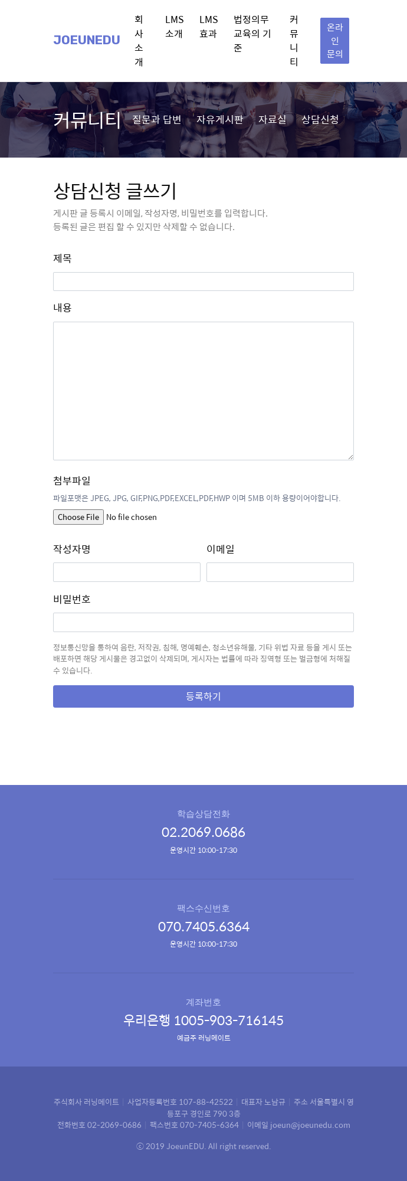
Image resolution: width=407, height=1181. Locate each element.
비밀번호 (72, 599)
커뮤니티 (294, 40)
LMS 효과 (208, 26)
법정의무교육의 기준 (252, 33)
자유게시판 (220, 119)
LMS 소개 (174, 26)
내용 (62, 307)
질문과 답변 (157, 119)
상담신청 (320, 119)
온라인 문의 (335, 40)
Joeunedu (86, 40)
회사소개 (138, 40)
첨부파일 (72, 480)
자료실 (272, 119)
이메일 (220, 549)
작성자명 (72, 549)
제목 (62, 258)
